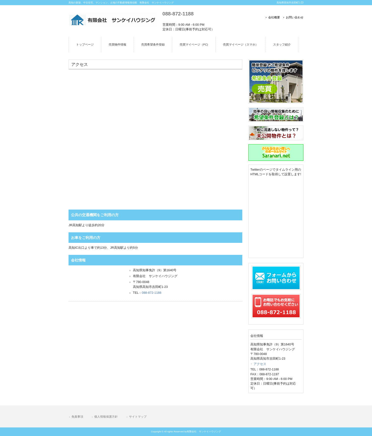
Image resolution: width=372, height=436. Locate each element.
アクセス (260, 364)
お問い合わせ (294, 17)
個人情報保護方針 (106, 416)
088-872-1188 (178, 13)
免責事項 (77, 416)
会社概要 (274, 17)
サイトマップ (138, 416)
